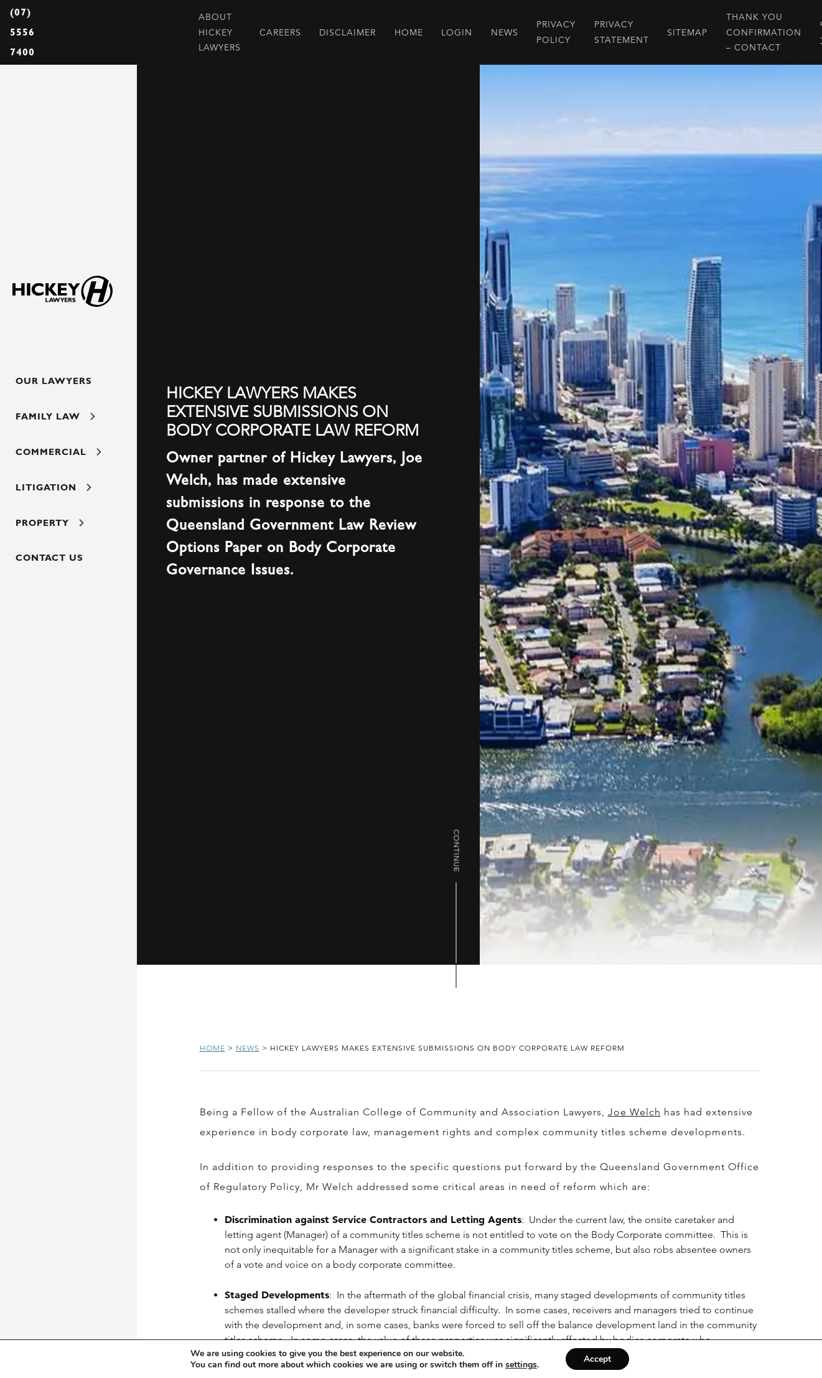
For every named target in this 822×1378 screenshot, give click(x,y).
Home (212, 1047)
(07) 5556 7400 (22, 32)
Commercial (57, 457)
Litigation (52, 494)
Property (49, 532)
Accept (597, 1358)
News (247, 1047)
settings (520, 1364)
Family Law (54, 419)
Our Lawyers (52, 382)
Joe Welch (634, 1112)
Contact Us (48, 569)
